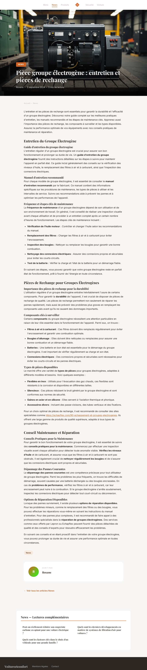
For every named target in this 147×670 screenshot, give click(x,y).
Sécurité (89, 5)
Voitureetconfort (16, 666)
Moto (45, 5)
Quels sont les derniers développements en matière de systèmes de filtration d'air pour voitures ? (99, 630)
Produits (65, 5)
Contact (55, 666)
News (54, 5)
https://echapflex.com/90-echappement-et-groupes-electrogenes (81, 415)
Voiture (100, 5)
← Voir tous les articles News (39, 590)
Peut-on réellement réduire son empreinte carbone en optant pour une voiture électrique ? (46, 630)
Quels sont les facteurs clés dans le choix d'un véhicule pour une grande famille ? (45, 641)
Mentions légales (40, 666)
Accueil (27, 103)
